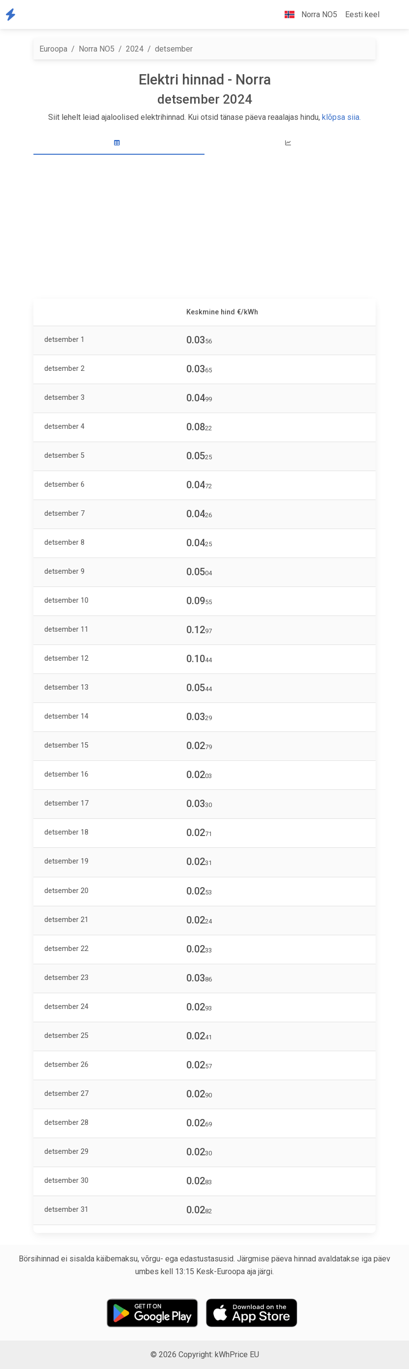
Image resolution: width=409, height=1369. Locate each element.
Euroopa (53, 49)
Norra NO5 (97, 49)
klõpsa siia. (341, 117)
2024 (135, 49)
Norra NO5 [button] (307, 14)
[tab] (118, 143)
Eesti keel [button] (362, 14)
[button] (391, 14)
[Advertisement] (204, 228)
